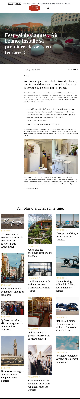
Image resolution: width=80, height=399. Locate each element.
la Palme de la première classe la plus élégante (61, 184)
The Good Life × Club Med (63, 3)
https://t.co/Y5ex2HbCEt (55, 117)
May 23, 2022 (55, 124)
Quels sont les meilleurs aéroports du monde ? (40, 252)
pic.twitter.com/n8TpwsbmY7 (37, 120)
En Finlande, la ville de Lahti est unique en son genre (12, 291)
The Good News (50, 3)
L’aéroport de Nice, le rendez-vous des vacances (67, 236)
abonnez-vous (35, 8)
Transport (9, 29)
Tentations (26, 3)
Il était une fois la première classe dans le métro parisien (39, 335)
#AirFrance (63, 109)
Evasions (33, 3)
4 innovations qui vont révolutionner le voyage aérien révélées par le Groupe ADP (12, 240)
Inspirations (41, 3)
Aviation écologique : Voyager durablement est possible (67, 358)
